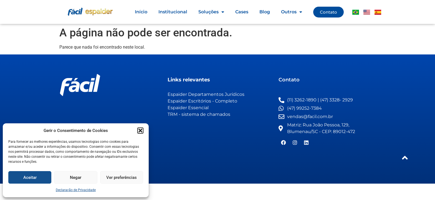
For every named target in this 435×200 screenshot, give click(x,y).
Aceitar (30, 177)
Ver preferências (121, 177)
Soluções (211, 12)
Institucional (172, 11)
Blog (264, 11)
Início (141, 11)
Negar (75, 177)
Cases (241, 11)
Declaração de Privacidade (76, 190)
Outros (291, 12)
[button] (140, 130)
